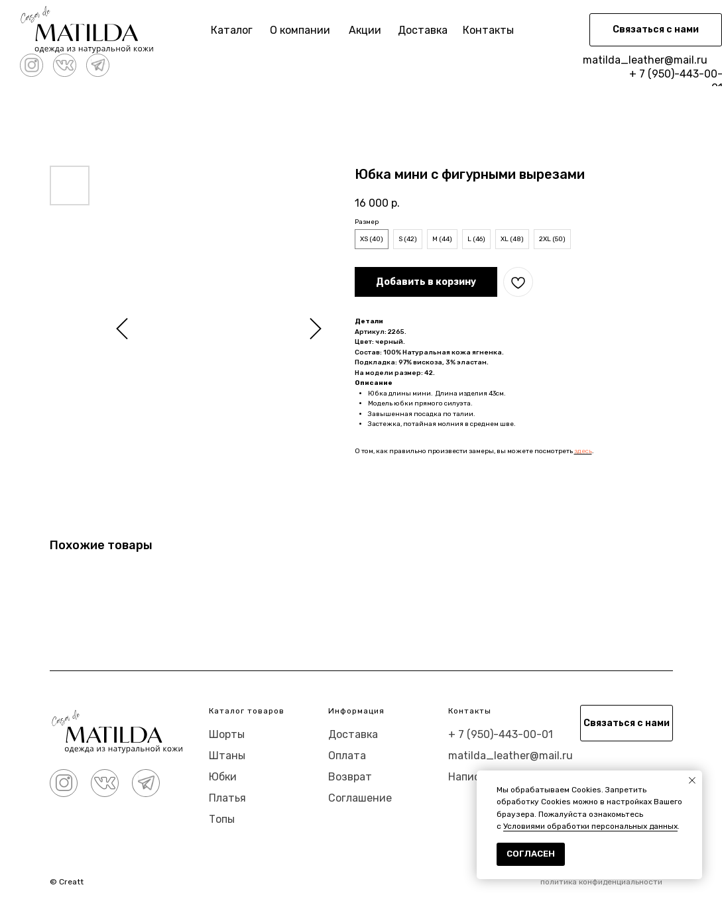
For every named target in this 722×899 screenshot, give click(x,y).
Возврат (350, 776)
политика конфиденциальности (601, 881)
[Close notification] (692, 780)
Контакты (488, 30)
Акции (365, 30)
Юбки (223, 776)
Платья (227, 798)
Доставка (423, 30)
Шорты (227, 734)
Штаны (227, 755)
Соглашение (360, 798)
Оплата (347, 755)
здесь (583, 451)
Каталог (232, 30)
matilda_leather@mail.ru (645, 60)
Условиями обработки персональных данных (590, 826)
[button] (655, 29)
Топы (222, 819)
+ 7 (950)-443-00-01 (500, 734)
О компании (300, 30)
